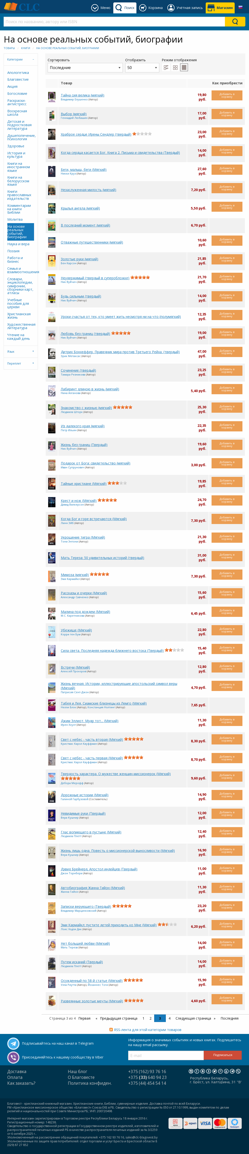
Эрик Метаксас (71, 356)
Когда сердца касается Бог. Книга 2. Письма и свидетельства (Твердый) (120, 152)
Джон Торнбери (71, 873)
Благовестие (18, 79)
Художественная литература (20, 326)
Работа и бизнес (15, 259)
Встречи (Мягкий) (75, 667)
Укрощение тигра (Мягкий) (83, 537)
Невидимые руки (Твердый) (83, 813)
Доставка (17, 1071)
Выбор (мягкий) (74, 114)
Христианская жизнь (19, 316)
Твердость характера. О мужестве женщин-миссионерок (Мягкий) (116, 773)
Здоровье (15, 146)
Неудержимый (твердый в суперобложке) (95, 278)
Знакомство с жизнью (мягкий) (86, 407)
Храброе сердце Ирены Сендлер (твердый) (96, 134)
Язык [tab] (10, 352)
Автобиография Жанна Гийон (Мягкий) (93, 887)
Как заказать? (21, 1083)
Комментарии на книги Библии (19, 209)
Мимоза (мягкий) (75, 574)
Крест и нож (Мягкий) (79, 500)
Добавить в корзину (227, 95)
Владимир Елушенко (74, 99)
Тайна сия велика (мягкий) (82, 95)
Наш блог (77, 1071)
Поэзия (13, 251)
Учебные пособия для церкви (18, 303)
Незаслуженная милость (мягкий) (88, 189)
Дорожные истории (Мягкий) (84, 795)
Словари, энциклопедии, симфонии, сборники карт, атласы (20, 286)
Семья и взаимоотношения (20, 270)
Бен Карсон (68, 263)
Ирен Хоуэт (68, 724)
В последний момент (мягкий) (85, 225)
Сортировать (85, 65)
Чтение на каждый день (18, 336)
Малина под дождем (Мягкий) (85, 611)
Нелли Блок (68, 707)
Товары (9, 48)
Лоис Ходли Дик (71, 929)
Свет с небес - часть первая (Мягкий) (92, 758)
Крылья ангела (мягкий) (80, 208)
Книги (25, 48)
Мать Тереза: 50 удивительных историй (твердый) (102, 557)
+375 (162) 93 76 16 (147, 1071)
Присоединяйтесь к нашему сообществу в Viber (62, 1057)
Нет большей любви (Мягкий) (85, 943)
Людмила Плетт (71, 836)
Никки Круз (68, 173)
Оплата (15, 1077)
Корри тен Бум (70, 634)
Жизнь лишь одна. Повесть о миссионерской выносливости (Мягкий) (118, 850)
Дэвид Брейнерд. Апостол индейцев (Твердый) (99, 869)
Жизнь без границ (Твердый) (84, 444)
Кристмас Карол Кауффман (79, 743)
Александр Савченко (75, 597)
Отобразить (142, 65)
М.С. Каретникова (72, 615)
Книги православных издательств (19, 195)
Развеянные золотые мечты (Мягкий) (92, 1001)
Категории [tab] (15, 59)
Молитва (15, 219)
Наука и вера (18, 244)
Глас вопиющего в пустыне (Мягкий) (91, 832)
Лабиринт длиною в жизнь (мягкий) (90, 389)
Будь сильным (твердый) (81, 296)
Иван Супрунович (72, 467)
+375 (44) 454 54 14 (147, 1083)
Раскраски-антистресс (17, 102)
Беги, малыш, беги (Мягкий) (84, 169)
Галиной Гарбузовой (74, 799)
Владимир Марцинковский (78, 910)
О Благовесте (81, 1077)
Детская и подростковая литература (19, 125)
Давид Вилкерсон (72, 504)
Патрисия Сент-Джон (75, 692)
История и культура (16, 155)
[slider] (142, 134)
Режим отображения (179, 60)
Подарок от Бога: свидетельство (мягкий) (95, 463)
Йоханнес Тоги (98, 985)
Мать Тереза (69, 947)
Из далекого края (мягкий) (83, 426)
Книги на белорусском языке (18, 181)
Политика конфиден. (90, 1083)
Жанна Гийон (69, 891)
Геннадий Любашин (74, 118)
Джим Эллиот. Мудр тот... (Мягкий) (89, 720)
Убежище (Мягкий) (76, 630)
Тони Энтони (69, 541)
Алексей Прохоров (73, 671)
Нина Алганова (70, 393)
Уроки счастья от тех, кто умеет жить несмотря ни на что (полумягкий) (121, 316)
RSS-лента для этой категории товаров (147, 1029)
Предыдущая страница (118, 1018)
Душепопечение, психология (20, 137)
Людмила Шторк (72, 412)
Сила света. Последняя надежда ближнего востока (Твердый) (112, 650)
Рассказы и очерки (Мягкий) (84, 593)
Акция (12, 86)
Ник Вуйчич (69, 282)
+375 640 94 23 (147, 1077)
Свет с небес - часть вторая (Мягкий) (92, 739)
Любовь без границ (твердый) (85, 333)
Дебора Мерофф (72, 783)
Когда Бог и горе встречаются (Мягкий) (94, 518)
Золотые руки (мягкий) (79, 259)
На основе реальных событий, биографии (67, 48)
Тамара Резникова (73, 374)
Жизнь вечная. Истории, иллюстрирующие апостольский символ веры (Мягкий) (119, 686)
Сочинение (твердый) (78, 370)
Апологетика (18, 72)
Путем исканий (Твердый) (82, 962)
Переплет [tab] (14, 363)
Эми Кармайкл (70, 579)
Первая (84, 1018)
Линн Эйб (67, 523)
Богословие (17, 93)
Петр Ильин (69, 430)
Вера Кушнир (70, 817)
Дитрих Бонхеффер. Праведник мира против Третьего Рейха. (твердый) (120, 352)
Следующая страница (194, 1018)
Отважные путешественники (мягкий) (92, 242)
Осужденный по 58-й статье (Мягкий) (92, 980)
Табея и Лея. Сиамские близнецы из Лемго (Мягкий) (104, 703)
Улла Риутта (68, 985)
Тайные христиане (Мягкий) (84, 483)
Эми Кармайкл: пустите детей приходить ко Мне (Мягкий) (109, 925)
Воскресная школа (17, 113)
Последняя (230, 1018)
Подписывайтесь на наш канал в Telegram (58, 1043)
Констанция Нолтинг (101, 707)
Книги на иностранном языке (18, 167)
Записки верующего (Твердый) (86, 906)
